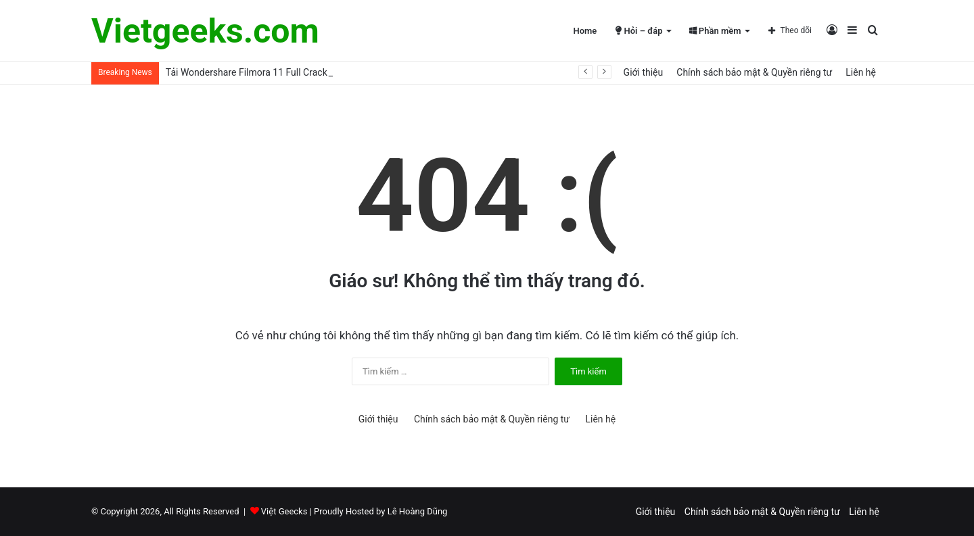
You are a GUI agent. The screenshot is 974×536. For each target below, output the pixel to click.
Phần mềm (715, 31)
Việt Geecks (284, 511)
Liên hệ (860, 72)
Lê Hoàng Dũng (418, 511)
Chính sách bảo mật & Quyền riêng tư (754, 72)
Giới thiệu (644, 72)
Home (585, 31)
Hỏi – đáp (639, 31)
